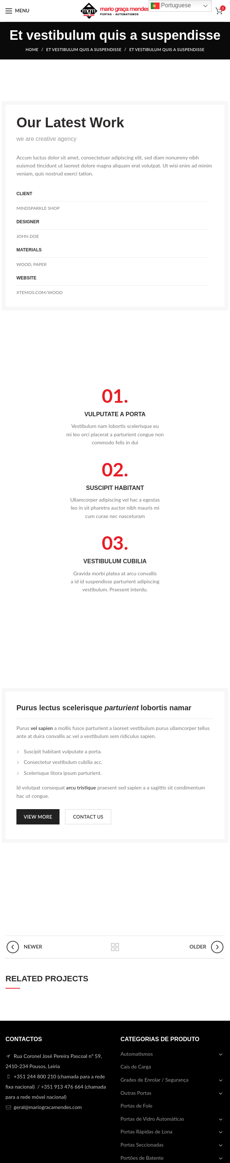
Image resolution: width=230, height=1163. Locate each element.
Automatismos (136, 1054)
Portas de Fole (136, 1105)
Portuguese (171, 5)
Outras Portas (136, 1093)
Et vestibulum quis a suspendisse (84, 49)
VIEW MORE (38, 817)
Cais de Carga (135, 1066)
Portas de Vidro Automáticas (152, 1119)
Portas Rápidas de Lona (146, 1131)
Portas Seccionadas (142, 1144)
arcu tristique (81, 787)
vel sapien (42, 728)
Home (32, 49)
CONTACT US (88, 817)
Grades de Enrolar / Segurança (154, 1080)
